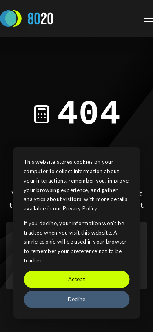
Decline (76, 299)
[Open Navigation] (148, 19)
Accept (76, 279)
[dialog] (76, 233)
